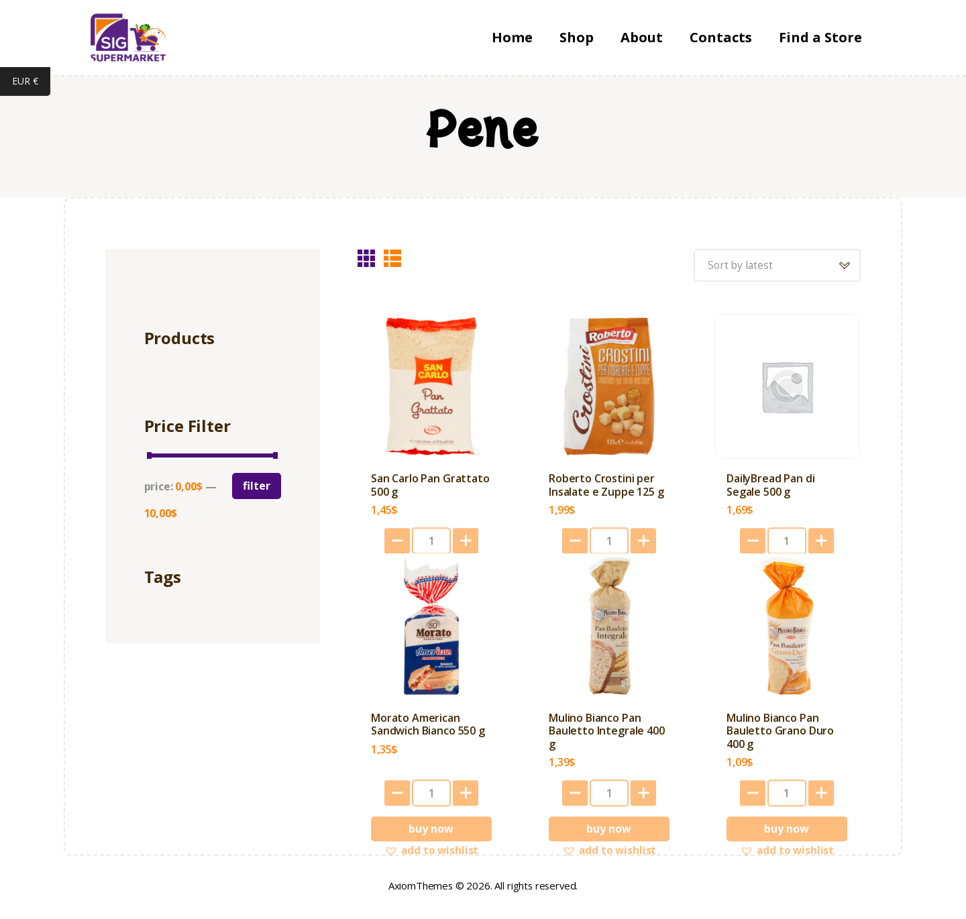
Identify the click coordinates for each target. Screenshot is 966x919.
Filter (256, 485)
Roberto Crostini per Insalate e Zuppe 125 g (606, 487)
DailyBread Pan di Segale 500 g (770, 487)
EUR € (31, 82)
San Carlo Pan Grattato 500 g (430, 487)
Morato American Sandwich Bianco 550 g (428, 728)
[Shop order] (775, 265)
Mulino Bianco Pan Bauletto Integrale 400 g (606, 734)
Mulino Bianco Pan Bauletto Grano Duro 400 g (780, 734)
